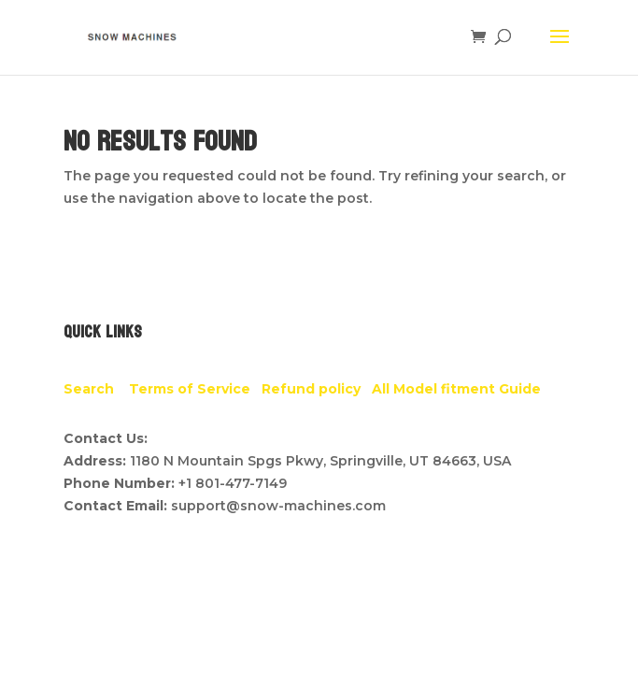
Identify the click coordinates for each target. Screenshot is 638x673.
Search (96, 388)
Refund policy (317, 388)
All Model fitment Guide (456, 388)
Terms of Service (195, 388)
